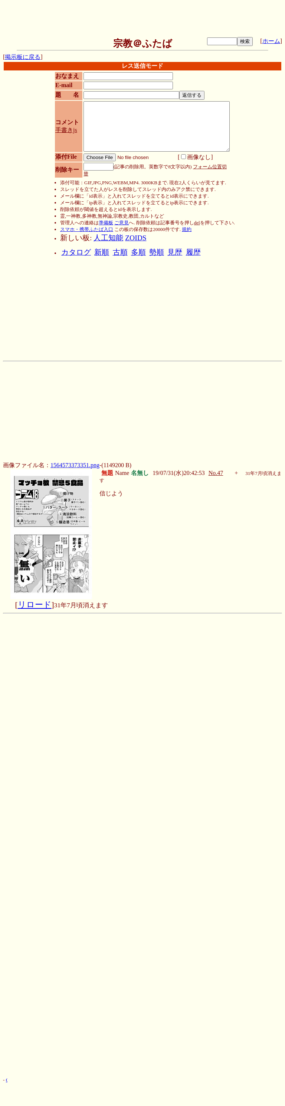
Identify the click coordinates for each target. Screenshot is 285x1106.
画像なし (196, 157)
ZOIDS (135, 238)
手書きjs (66, 130)
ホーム (271, 41)
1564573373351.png (74, 465)
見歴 (174, 252)
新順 (101, 252)
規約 (186, 229)
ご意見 (121, 222)
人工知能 (108, 238)
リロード (35, 604)
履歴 (193, 252)
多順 (138, 252)
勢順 (156, 252)
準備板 (106, 222)
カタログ (76, 252)
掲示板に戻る (22, 57)
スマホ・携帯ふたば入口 (86, 229)
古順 (120, 252)
